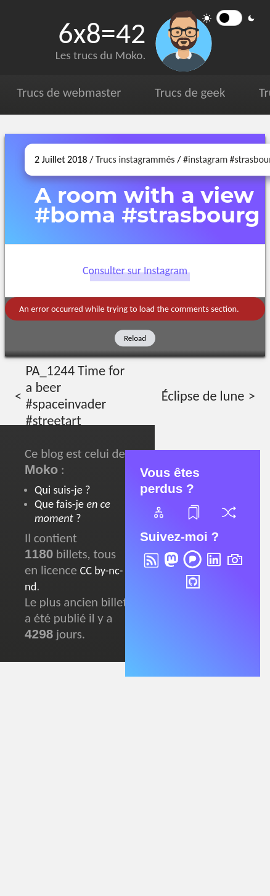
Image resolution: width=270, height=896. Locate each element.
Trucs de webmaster (69, 92)
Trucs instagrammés (135, 159)
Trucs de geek (190, 92)
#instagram (205, 159)
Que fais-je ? (72, 511)
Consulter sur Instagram (135, 271)
